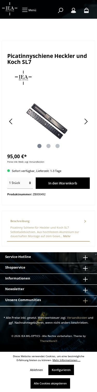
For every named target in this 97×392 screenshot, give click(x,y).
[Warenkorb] (86, 10)
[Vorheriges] (11, 121)
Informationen (17, 278)
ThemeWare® (48, 341)
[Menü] (29, 10)
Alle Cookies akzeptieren (50, 383)
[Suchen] (60, 10)
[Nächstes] (86, 121)
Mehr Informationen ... (66, 360)
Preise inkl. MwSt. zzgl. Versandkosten (25, 161)
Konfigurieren (61, 370)
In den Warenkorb (62, 183)
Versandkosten (77, 318)
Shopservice (15, 267)
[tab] (48, 229)
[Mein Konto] (73, 10)
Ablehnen (36, 370)
